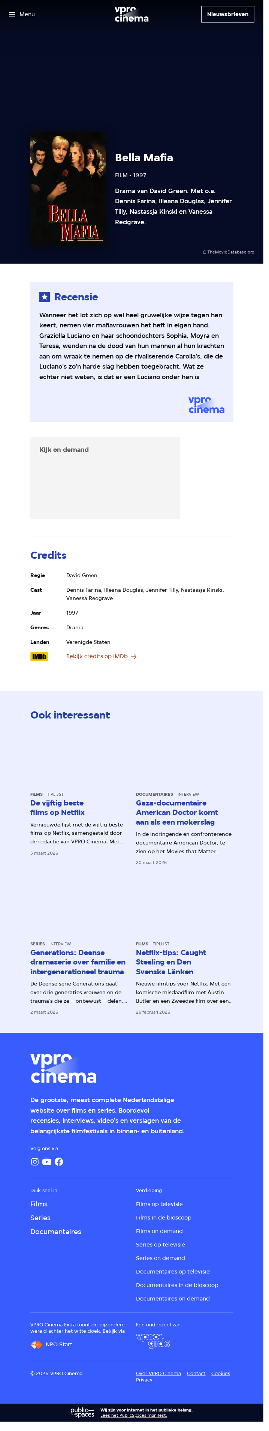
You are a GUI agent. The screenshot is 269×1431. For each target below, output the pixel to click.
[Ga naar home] (131, 14)
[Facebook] (58, 1161)
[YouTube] (46, 1161)
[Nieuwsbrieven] (227, 14)
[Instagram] (34, 1161)
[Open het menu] (21, 14)
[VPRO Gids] (153, 1341)
